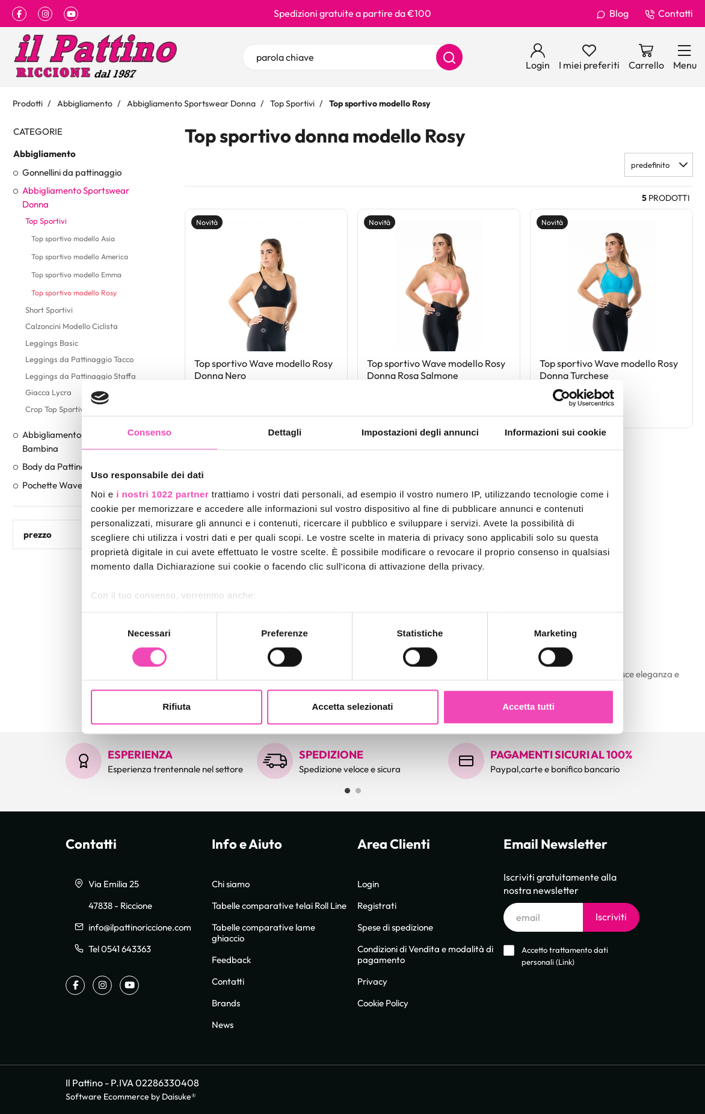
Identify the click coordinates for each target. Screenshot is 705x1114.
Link (565, 962)
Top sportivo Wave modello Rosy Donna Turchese (609, 369)
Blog (612, 13)
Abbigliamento (44, 153)
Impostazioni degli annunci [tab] (420, 432)
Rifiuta (176, 707)
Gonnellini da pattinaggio (72, 172)
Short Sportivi (49, 310)
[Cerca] (449, 57)
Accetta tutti (528, 707)
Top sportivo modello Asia (73, 238)
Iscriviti (611, 916)
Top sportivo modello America (79, 256)
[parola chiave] (352, 57)
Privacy (372, 981)
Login (368, 883)
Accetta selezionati (352, 707)
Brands (226, 1002)
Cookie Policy (382, 1002)
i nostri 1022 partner (162, 494)
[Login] (538, 57)
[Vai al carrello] (646, 57)
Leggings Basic (51, 343)
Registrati (376, 905)
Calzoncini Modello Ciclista (71, 326)
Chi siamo (231, 883)
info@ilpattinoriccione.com (139, 927)
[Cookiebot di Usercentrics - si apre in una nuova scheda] (561, 398)
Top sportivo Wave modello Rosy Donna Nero (263, 369)
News (222, 1024)
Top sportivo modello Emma (76, 274)
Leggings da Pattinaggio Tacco (79, 359)
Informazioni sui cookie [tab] (555, 432)
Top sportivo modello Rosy (74, 292)
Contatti (669, 13)
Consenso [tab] (149, 432)
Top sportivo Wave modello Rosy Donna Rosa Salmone (436, 369)
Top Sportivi (46, 221)
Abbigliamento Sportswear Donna (75, 197)
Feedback (231, 959)
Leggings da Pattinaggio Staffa (80, 376)
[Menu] (685, 57)
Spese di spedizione (395, 927)
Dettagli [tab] (285, 432)
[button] (658, 165)
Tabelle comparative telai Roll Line (279, 905)
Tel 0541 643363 (119, 948)
